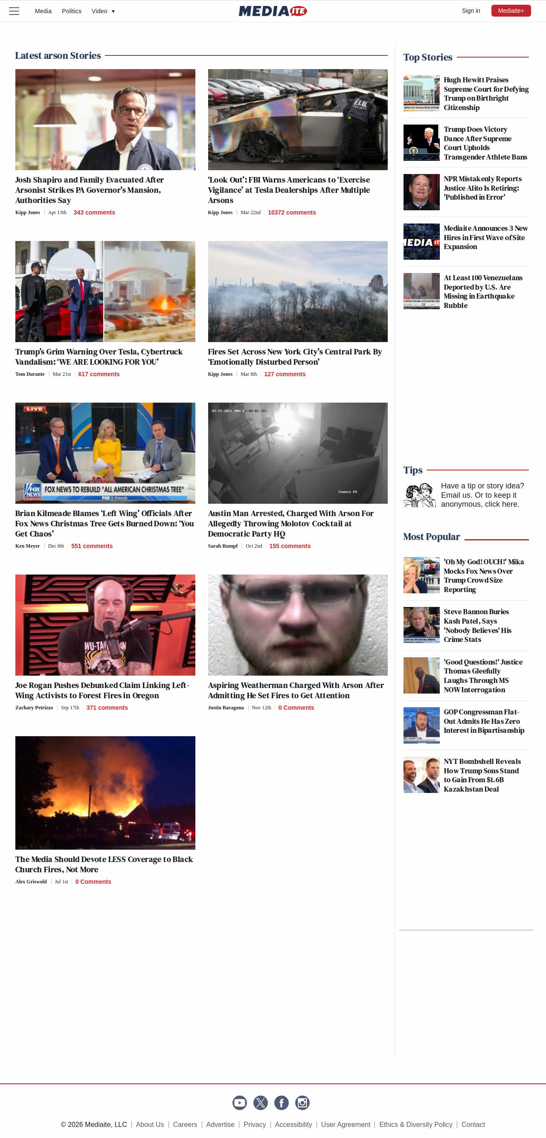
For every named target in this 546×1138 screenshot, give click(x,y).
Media (43, 11)
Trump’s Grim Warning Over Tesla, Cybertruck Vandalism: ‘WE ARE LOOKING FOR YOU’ (99, 356)
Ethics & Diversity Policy (416, 1124)
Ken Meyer (27, 546)
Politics (71, 11)
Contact (473, 1124)
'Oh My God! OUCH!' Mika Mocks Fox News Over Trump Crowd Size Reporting (484, 575)
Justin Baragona (226, 708)
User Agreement (346, 1124)
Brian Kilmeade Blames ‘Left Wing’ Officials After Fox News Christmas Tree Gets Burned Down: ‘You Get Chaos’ (104, 523)
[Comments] (92, 212)
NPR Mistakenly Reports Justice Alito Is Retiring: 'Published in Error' (483, 187)
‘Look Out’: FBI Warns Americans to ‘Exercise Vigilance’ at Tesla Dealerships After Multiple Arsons (289, 190)
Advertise (220, 1124)
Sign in (471, 10)
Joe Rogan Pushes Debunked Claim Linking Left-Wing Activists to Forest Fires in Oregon (102, 690)
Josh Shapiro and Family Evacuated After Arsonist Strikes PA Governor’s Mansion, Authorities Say (89, 190)
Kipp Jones (27, 212)
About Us (150, 1124)
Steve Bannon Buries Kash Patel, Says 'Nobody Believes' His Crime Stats (478, 625)
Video (103, 11)
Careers (185, 1124)
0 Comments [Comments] (296, 708)
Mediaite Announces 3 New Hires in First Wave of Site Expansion (486, 237)
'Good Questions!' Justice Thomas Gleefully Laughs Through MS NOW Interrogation (483, 675)
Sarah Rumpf (223, 546)
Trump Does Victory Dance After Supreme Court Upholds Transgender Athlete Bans (486, 143)
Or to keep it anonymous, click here (479, 500)
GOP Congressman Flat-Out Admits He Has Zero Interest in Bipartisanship (484, 720)
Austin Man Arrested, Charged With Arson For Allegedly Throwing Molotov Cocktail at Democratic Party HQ (291, 523)
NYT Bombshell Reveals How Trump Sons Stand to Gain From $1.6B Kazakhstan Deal (482, 775)
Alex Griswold (31, 882)
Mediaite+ (511, 10)
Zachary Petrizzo (34, 708)
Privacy (255, 1124)
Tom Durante (30, 374)
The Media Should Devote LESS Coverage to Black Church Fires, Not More (104, 864)
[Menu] (19, 11)
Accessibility (293, 1124)
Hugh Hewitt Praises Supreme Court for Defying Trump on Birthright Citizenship (486, 93)
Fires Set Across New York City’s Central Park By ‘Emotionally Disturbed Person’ (295, 356)
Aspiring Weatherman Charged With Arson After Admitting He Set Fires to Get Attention (296, 690)
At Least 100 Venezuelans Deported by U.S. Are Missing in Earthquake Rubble (483, 291)
